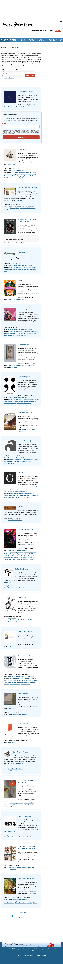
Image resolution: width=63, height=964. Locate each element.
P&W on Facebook (56, 35)
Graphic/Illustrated (26, 333)
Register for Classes (32, 40)
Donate (33, 30)
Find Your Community (23, 40)
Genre (2, 69)
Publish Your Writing (4, 40)
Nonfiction (6, 178)
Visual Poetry (25, 178)
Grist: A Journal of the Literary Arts (26, 781)
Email (4, 123)
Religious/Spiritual (9, 463)
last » (25, 912)
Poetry (9, 107)
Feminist (12, 208)
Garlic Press (22, 150)
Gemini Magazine (24, 309)
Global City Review (21, 569)
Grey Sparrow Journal (20, 752)
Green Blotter (23, 693)
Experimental (7, 174)
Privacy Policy (31, 950)
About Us (46, 948)
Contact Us (53, 948)
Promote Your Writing (13, 40)
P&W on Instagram (61, 35)
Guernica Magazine (24, 816)
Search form (61, 21)
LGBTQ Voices (8, 556)
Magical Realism (31, 269)
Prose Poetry (17, 178)
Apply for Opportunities (42, 40)
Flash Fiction (19, 174)
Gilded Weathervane (25, 412)
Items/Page (16, 74)
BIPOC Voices (14, 172)
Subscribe (58, 30)
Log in (51, 30)
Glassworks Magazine (25, 529)
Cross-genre (32, 172)
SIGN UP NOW (21, 137)
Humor (34, 333)
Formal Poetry (27, 174)
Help (42, 948)
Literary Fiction (12, 176)
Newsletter (39, 30)
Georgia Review (23, 345)
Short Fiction (7, 497)
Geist (20, 280)
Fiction (14, 107)
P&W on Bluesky (58, 35)
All (22, 917)
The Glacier (22, 473)
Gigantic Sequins (24, 377)
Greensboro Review (25, 724)
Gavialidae (21, 252)
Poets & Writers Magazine (53, 40)
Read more (11, 164)
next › (21, 912)
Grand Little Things (25, 631)
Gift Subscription (16, 948)
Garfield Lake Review (25, 92)
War (25, 335)
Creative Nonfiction (21, 107)
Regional (18, 559)
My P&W (46, 30)
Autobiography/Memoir (16, 267)
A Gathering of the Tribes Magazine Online (27, 220)
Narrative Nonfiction (29, 176)
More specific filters (9, 78)
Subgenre (16, 69)
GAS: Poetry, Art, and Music (28, 187)
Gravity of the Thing (25, 656)
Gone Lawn (22, 597)
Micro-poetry (20, 176)
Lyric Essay (24, 556)
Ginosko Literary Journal (26, 441)
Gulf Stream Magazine (26, 878)
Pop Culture (13, 403)
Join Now (61, 40)
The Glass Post (23, 507)
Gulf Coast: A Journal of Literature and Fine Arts (26, 847)
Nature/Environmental (29, 208)
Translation (30, 206)
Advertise (24, 948)
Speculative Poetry (16, 497)
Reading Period (5, 74)
